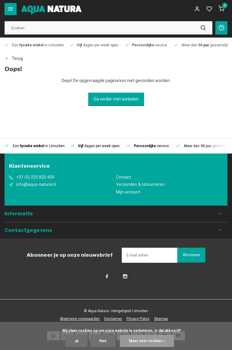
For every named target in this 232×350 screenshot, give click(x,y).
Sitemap (161, 319)
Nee (102, 341)
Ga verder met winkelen (116, 99)
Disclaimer (113, 319)
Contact (123, 177)
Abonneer (191, 255)
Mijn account (128, 192)
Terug (14, 58)
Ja (76, 341)
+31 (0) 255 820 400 (35, 177)
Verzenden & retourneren (140, 184)
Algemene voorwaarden (80, 319)
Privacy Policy (138, 319)
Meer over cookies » (147, 341)
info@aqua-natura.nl (36, 184)
